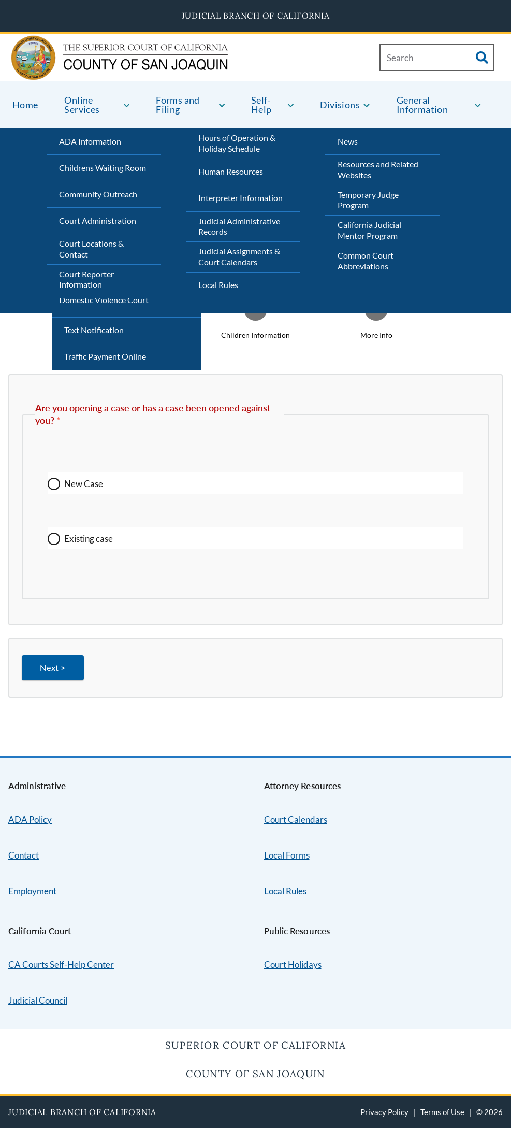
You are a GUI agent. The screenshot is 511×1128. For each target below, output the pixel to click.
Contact (23, 855)
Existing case (88, 538)
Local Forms (287, 855)
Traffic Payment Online (105, 356)
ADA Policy (30, 819)
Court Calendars (295, 819)
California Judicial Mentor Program (369, 230)
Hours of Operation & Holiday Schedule (236, 143)
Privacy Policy (384, 1112)
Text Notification (94, 330)
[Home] (82, 68)
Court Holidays (293, 964)
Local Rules (218, 285)
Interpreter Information (240, 198)
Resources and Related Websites (378, 169)
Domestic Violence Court (104, 300)
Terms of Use (442, 1112)
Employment (32, 891)
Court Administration (97, 220)
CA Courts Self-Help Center (61, 964)
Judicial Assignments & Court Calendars (239, 256)
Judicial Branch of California (256, 15)
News (348, 141)
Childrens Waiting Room (102, 168)
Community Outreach (98, 194)
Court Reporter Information (86, 279)
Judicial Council (37, 1000)
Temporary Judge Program (368, 200)
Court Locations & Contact (91, 248)
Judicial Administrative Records (239, 226)
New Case (83, 483)
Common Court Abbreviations (365, 260)
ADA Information (90, 141)
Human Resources (230, 171)
